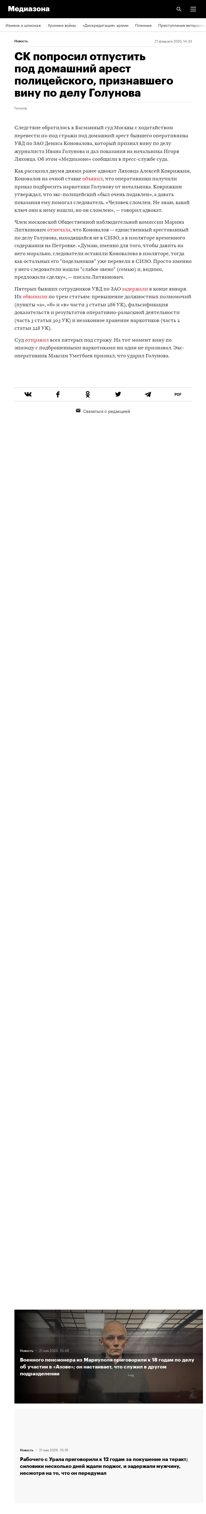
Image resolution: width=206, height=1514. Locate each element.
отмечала (58, 230)
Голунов (20, 107)
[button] (193, 9)
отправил (37, 340)
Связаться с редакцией (103, 431)
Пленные (143, 25)
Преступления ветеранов (181, 25)
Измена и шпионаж (23, 25)
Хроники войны (62, 25)
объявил (92, 179)
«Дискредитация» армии (105, 25)
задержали (135, 289)
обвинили (36, 297)
